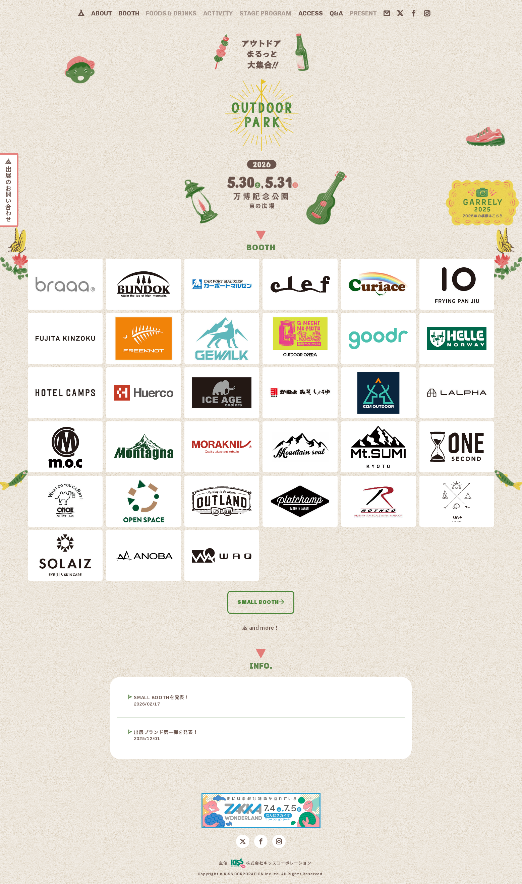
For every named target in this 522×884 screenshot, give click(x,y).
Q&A (336, 13)
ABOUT (101, 13)
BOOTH (128, 13)
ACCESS (310, 13)
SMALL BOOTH (260, 602)
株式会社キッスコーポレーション (271, 863)
